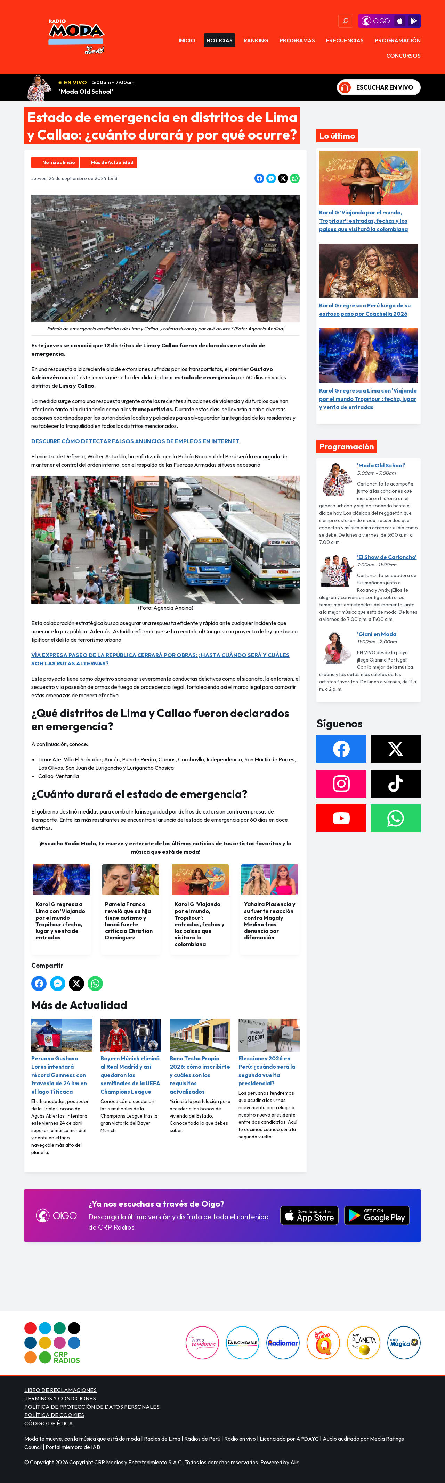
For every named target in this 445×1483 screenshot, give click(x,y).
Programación (398, 40)
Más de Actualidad (112, 162)
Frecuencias (345, 40)
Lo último (337, 135)
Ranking (256, 40)
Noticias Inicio (58, 162)
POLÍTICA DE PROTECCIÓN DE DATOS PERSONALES (92, 1406)
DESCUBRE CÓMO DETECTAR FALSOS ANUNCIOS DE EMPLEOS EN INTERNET (135, 441)
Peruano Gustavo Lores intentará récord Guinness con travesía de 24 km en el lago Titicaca (61, 1057)
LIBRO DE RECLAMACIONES (60, 1390)
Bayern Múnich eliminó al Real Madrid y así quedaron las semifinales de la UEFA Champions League (131, 1057)
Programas (297, 40)
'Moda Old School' (86, 91)
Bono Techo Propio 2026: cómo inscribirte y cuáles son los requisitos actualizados (200, 1057)
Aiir (294, 1462)
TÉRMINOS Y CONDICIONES (60, 1398)
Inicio (187, 40)
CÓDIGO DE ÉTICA (48, 1423)
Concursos (403, 55)
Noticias (220, 40)
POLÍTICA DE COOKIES (54, 1415)
